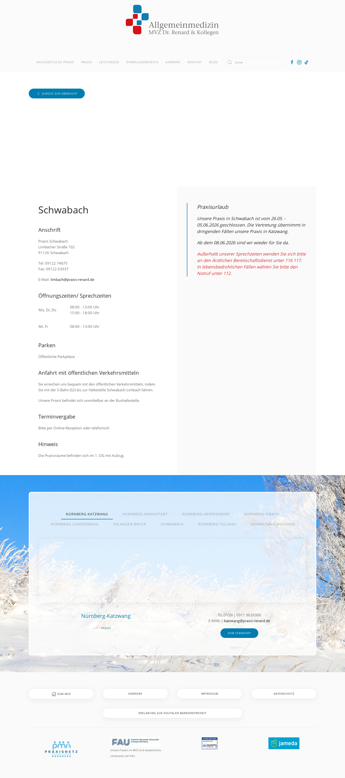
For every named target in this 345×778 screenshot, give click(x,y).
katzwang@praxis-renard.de (247, 620)
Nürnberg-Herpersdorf (206, 514)
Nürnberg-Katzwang (87, 514)
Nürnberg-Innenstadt (145, 514)
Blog (213, 62)
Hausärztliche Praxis (55, 62)
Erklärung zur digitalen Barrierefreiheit (172, 713)
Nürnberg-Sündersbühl (75, 524)
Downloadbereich (142, 62)
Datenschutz (284, 693)
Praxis (86, 62)
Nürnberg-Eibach (261, 514)
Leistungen (109, 62)
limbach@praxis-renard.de (72, 279)
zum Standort (239, 633)
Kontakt (194, 62)
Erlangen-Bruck (129, 524)
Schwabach (172, 524)
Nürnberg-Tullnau (217, 524)
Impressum (209, 693)
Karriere (173, 62)
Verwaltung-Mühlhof (273, 524)
